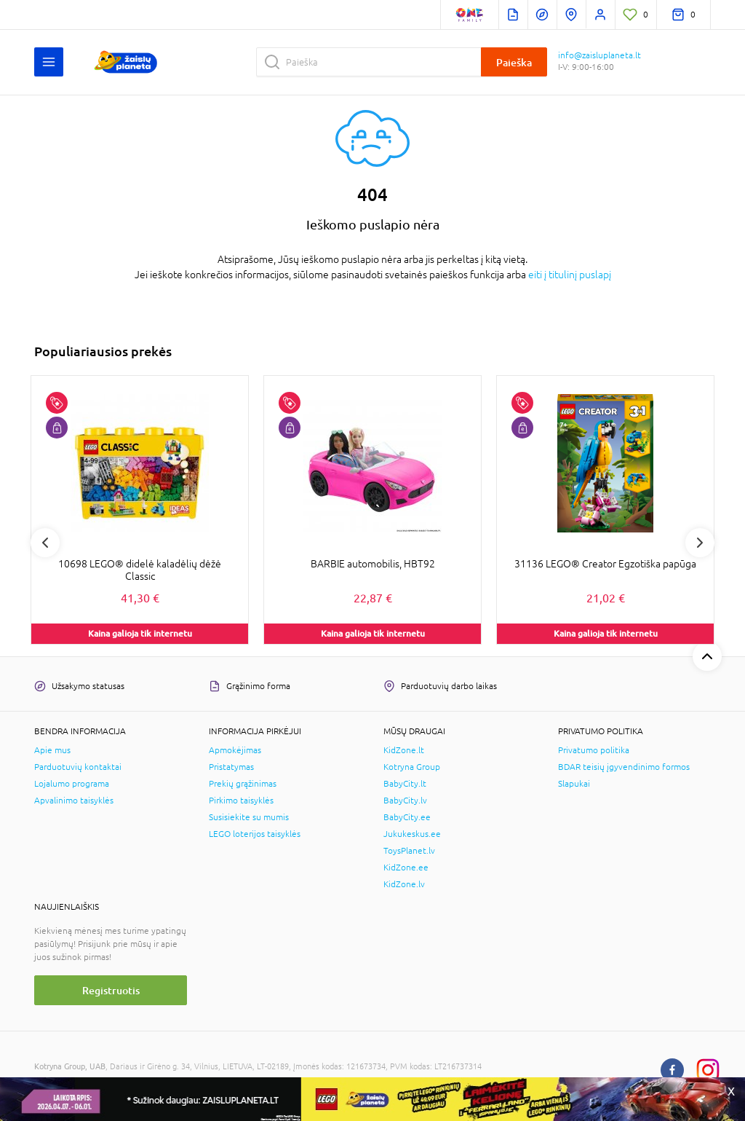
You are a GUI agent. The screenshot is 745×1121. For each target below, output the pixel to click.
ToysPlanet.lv (409, 851)
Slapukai (574, 784)
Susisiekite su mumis (249, 817)
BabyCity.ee (407, 817)
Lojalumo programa (71, 784)
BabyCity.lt (404, 784)
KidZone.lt (403, 750)
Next (699, 542)
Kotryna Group (411, 767)
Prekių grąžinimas (242, 784)
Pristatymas (231, 767)
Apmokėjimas (235, 750)
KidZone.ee (406, 867)
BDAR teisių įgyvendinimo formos (624, 767)
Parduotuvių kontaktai (77, 767)
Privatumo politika (593, 750)
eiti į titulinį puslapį (569, 274)
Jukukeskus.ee (412, 834)
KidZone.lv (404, 884)
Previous (45, 542)
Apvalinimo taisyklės (73, 800)
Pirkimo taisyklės (241, 800)
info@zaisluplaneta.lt (599, 55)
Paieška (514, 62)
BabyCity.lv (405, 800)
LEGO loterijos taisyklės (254, 834)
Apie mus (52, 750)
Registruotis (111, 990)
